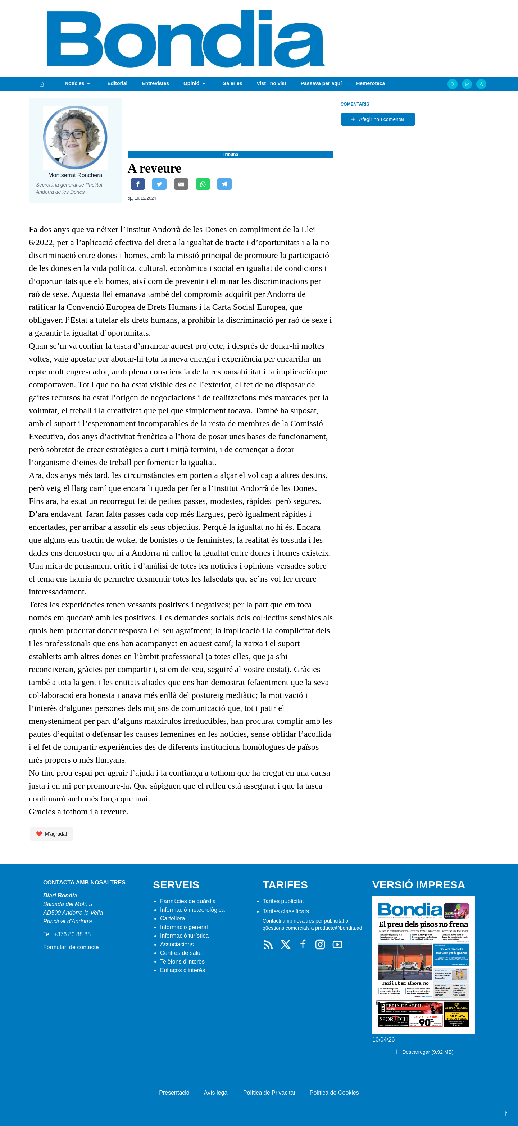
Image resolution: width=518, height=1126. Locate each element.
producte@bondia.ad (338, 928)
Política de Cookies (334, 1093)
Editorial (117, 83)
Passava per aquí (321, 83)
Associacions (177, 944)
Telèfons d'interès (182, 962)
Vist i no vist (271, 83)
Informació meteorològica (192, 910)
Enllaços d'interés (182, 970)
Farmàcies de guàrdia (188, 901)
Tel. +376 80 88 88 (67, 934)
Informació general (184, 927)
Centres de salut (181, 953)
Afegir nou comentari (377, 119)
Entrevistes (155, 83)
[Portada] (42, 84)
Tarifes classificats (286, 911)
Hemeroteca (370, 83)
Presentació (174, 1093)
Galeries (232, 83)
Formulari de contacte (71, 947)
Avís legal (216, 1093)
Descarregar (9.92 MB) (423, 1052)
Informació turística (184, 936)
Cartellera (172, 918)
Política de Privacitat (269, 1093)
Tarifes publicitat (283, 901)
